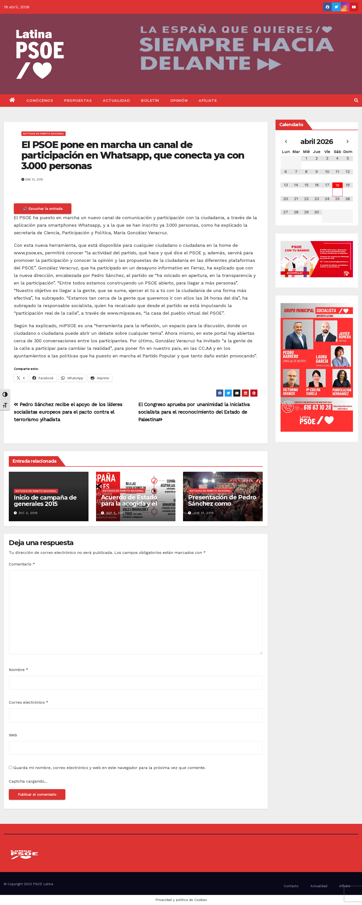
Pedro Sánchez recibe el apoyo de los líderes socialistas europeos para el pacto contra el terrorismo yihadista (68, 412)
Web (13, 735)
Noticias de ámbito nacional (43, 133)
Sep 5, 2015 (115, 513)
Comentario (22, 564)
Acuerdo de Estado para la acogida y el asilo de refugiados (129, 503)
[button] (356, 100)
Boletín (150, 100)
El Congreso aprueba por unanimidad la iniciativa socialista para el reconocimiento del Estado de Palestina (194, 412)
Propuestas (78, 100)
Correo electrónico (28, 702)
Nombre (18, 669)
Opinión (179, 100)
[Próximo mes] (348, 141)
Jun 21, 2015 (203, 513)
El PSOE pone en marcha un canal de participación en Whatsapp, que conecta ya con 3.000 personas (132, 155)
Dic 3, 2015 (28, 513)
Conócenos (39, 100)
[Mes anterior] (286, 141)
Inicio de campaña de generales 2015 (45, 500)
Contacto (291, 886)
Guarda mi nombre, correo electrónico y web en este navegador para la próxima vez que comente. (109, 767)
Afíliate (208, 100)
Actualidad (116, 100)
